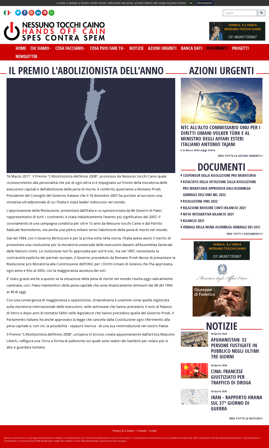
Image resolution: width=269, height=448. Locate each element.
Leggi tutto (207, 150)
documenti (217, 48)
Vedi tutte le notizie (245, 418)
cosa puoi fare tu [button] (107, 48)
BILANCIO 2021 (193, 220)
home (21, 48)
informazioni (204, 3)
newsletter (26, 56)
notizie (136, 48)
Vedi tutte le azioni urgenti (240, 156)
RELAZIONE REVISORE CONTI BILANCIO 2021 (214, 207)
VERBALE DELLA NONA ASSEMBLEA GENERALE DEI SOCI (221, 227)
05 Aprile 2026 (219, 391)
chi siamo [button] (40, 48)
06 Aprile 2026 (219, 333)
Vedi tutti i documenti (244, 234)
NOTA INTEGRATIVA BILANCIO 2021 (208, 214)
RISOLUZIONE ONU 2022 (200, 201)
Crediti (153, 430)
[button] (9, 13)
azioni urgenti (162, 48)
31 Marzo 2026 (191, 150)
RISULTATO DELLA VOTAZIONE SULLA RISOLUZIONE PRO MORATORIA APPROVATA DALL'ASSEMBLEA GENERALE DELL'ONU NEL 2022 (219, 188)
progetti (240, 48)
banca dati (191, 48)
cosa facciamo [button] (70, 48)
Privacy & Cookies (123, 430)
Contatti (141, 430)
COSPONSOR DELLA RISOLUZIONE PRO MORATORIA (219, 175)
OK (191, 3)
